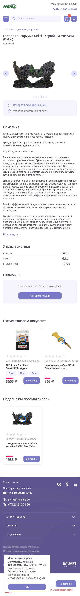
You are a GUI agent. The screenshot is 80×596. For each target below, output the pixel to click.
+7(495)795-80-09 (19, 499)
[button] (6, 73)
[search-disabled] (14, 19)
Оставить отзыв (40, 295)
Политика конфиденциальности (21, 551)
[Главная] (9, 7)
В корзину (66, 583)
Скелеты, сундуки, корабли (21, 29)
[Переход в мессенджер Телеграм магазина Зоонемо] (75, 485)
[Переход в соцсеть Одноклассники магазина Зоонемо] (67, 485)
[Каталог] (6, 19)
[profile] (74, 19)
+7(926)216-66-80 (19, 504)
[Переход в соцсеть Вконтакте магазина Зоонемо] (59, 485)
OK (27, 586)
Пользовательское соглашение (21, 546)
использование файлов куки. (26, 578)
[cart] (67, 19)
